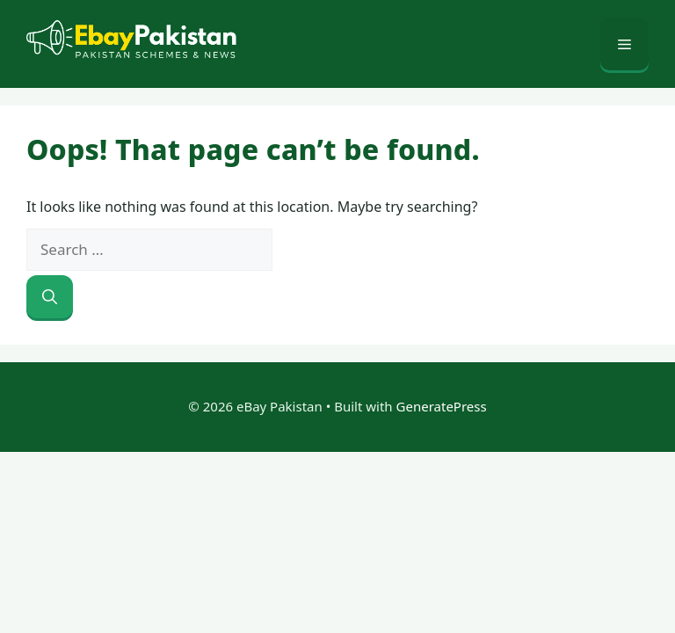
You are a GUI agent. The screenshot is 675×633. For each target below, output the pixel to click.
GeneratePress (441, 406)
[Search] (49, 297)
